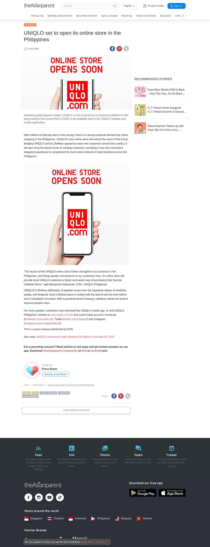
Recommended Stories (153, 78)
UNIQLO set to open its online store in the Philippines (71, 384)
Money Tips (37, 15)
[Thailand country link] (55, 518)
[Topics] (138, 456)
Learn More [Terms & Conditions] (87, 542)
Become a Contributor (55, 373)
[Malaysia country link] (123, 518)
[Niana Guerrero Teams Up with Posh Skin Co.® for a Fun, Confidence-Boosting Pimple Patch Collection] (161, 127)
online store (64, 392)
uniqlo (35, 392)
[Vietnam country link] (144, 518)
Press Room (30, 24)
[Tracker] (171, 456)
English (129, 5)
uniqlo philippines (30, 395)
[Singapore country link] (33, 518)
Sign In (176, 5)
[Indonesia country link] (77, 518)
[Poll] (71, 456)
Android (96, 350)
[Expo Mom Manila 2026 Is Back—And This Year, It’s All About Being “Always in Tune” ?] (161, 91)
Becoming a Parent (86, 15)
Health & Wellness (146, 15)
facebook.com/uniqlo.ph (38, 318)
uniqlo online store (48, 392)
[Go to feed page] (39, 7)
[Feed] (38, 456)
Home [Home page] (26, 384)
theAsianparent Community (60, 350)
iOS (84, 350)
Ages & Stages (109, 15)
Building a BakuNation (60, 15)
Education (165, 15)
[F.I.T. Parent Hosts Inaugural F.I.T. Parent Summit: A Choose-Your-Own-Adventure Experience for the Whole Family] (161, 109)
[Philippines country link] (100, 518)
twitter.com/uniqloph (75, 318)
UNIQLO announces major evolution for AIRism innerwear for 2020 (75, 336)
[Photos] (105, 456)
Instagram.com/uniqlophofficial (42, 322)
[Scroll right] (183, 15)
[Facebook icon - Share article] (112, 48)
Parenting (126, 15)
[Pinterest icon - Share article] (119, 48)
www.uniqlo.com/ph (61, 314)
